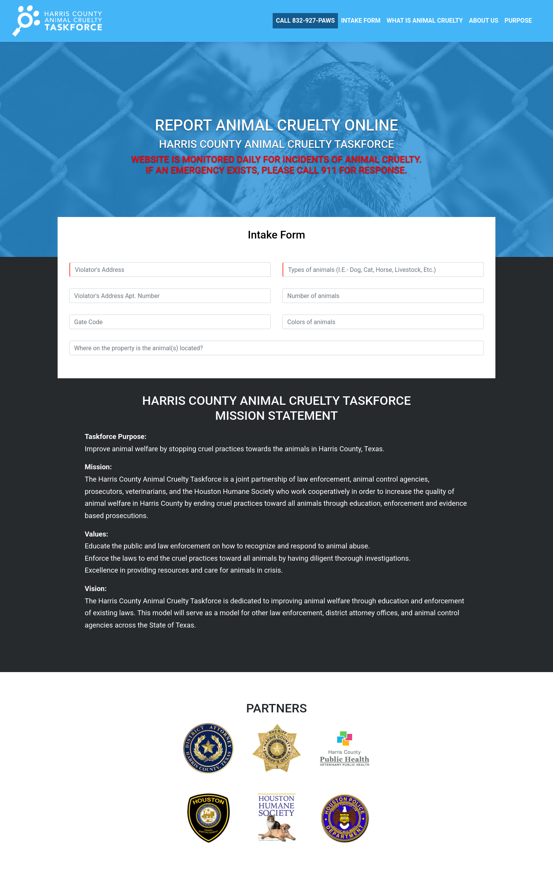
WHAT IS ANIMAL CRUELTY (425, 20)
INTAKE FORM (361, 20)
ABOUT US (483, 20)
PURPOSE (518, 20)
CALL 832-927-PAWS (305, 20)
